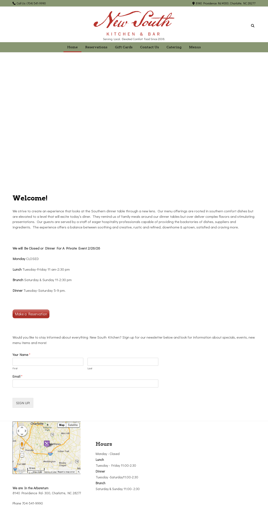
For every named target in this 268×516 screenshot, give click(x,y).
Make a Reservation (31, 313)
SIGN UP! (23, 402)
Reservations (96, 47)
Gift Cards (124, 47)
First (15, 368)
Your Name (21, 355)
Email (17, 376)
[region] (134, 123)
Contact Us (149, 47)
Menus (195, 47)
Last (90, 368)
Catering (174, 47)
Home (72, 47)
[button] (6, 123)
